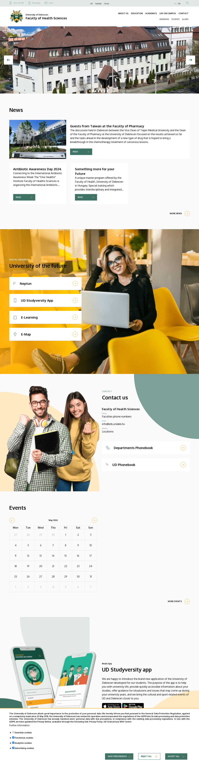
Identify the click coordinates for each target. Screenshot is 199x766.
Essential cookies (23, 732)
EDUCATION (137, 13)
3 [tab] (95, 91)
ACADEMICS (151, 13)
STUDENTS (175, 19)
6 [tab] (104, 91)
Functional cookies (24, 738)
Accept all (173, 756)
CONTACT (183, 13)
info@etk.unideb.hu (113, 424)
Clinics (106, 4)
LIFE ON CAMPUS (167, 13)
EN (179, 4)
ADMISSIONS (164, 19)
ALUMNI (185, 19)
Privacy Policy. (96, 721)
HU (175, 4)
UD (91, 4)
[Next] (190, 60)
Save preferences (117, 756)
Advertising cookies (24, 748)
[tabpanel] (99, 60)
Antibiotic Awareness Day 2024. (37, 169)
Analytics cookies (23, 743)
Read (75, 151)
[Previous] (8, 60)
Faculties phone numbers (117, 416)
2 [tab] (92, 91)
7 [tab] (107, 91)
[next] (94, 520)
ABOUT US (123, 13)
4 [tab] (98, 91)
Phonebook (36, 3)
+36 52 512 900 (18, 3)
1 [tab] (90, 91)
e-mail (51, 3)
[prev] (11, 520)
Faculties (98, 4)
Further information (19, 725)
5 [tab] (101, 91)
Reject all (146, 756)
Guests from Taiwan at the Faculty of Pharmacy (107, 126)
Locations (107, 431)
